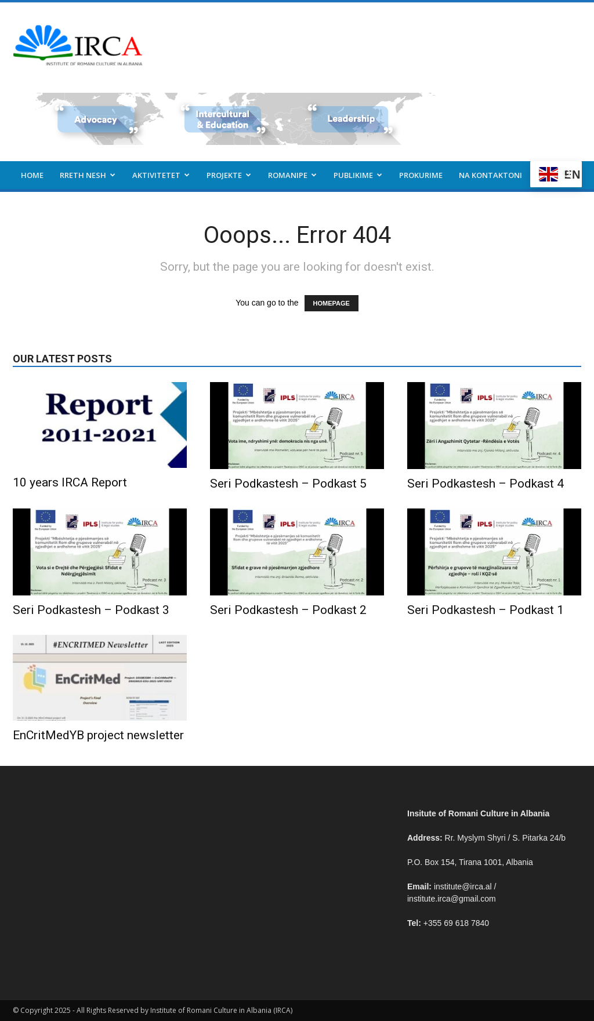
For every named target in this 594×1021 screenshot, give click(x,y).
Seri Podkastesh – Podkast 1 (485, 610)
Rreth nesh (87, 175)
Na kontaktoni (490, 175)
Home (32, 175)
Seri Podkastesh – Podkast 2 (288, 610)
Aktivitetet (161, 175)
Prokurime (421, 175)
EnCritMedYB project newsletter (98, 735)
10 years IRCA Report (70, 482)
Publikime (358, 175)
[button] (567, 175)
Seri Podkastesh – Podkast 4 (485, 483)
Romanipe (292, 175)
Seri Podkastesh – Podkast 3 (91, 610)
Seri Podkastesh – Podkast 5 (288, 483)
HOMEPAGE (331, 303)
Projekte (229, 175)
